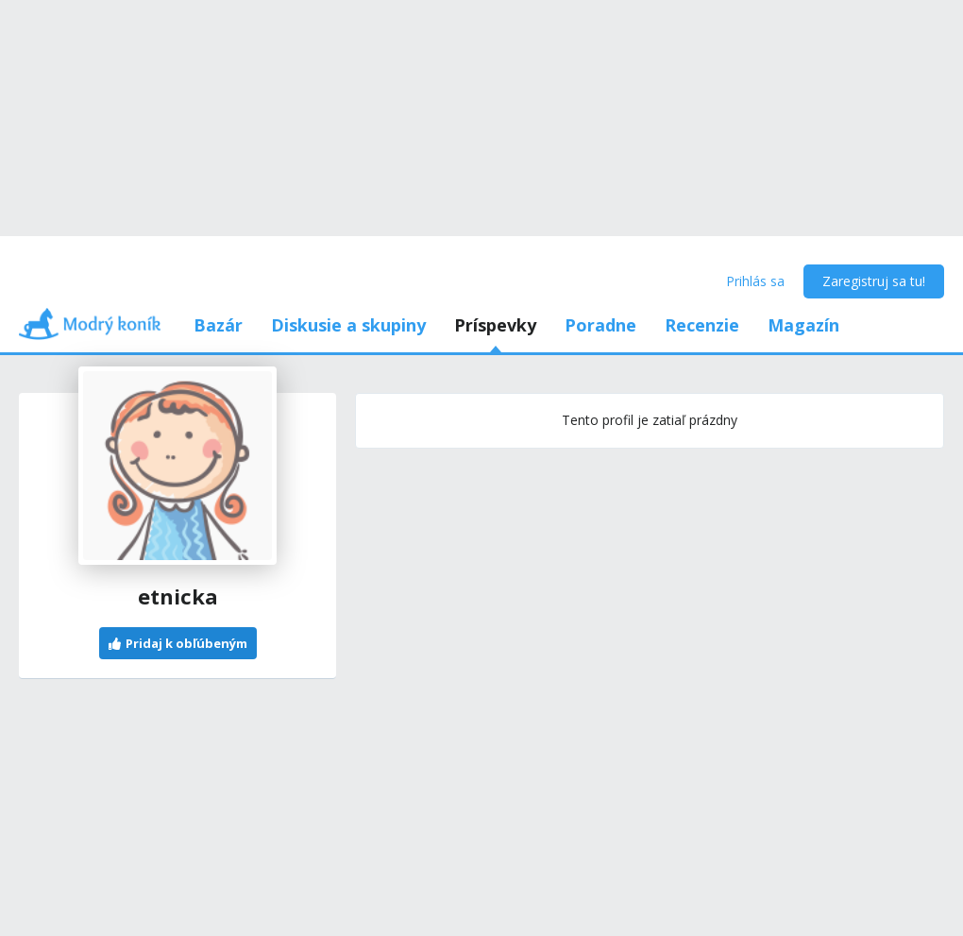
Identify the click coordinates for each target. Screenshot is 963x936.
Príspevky (495, 325)
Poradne (600, 325)
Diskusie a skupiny (348, 325)
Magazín (803, 325)
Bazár (218, 325)
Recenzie (702, 325)
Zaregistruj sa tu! (873, 281)
